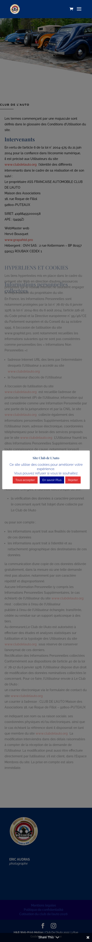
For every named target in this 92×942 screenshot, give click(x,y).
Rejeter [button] (73, 480)
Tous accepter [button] (25, 480)
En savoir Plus (51, 480)
